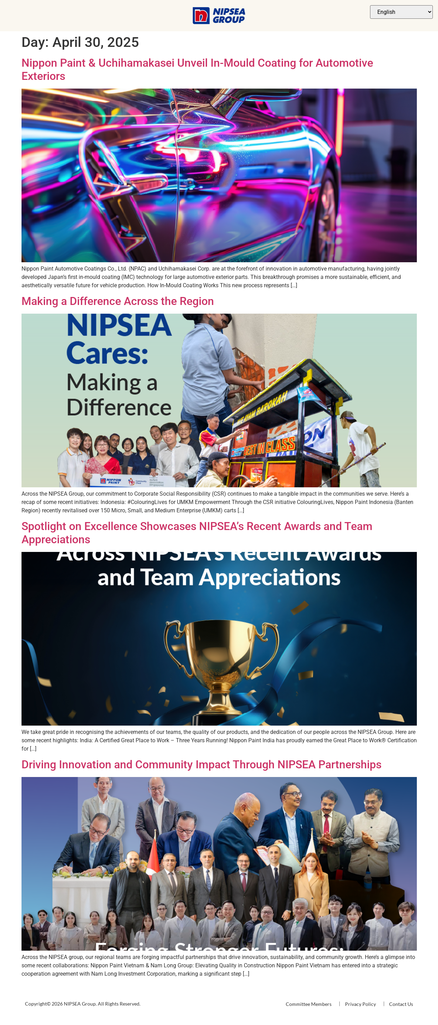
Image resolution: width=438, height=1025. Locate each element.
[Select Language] (401, 12)
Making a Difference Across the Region (118, 301)
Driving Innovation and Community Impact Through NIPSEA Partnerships (201, 764)
